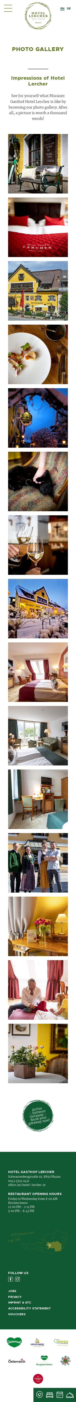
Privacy (15, 1297)
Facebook (10, 1279)
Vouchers (17, 1314)
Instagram (17, 1279)
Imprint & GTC (19, 1302)
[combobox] (62, 9)
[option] (69, 9)
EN (62, 8)
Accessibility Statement (29, 1308)
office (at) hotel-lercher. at (27, 1185)
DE (69, 8)
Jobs (12, 1291)
